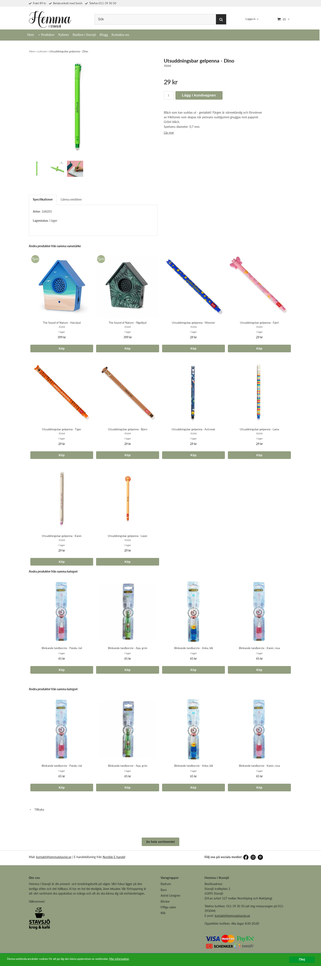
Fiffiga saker (168, 907)
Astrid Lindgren (170, 895)
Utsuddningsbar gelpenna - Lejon (127, 536)
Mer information (131, 958)
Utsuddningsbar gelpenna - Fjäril (259, 322)
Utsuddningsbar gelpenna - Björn (127, 429)
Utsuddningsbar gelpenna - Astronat (193, 429)
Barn (164, 890)
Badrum (166, 884)
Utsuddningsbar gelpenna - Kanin (61, 536)
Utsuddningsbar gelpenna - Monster (193, 322)
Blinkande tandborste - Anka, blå (193, 648)
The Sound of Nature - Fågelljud (127, 322)
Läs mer (169, 132)
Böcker (165, 901)
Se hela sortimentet (160, 841)
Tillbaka (36, 809)
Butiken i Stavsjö (84, 34)
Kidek (167, 65)
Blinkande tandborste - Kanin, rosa (259, 648)
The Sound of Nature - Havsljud (62, 322)
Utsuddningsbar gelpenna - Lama (259, 429)
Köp (62, 348)
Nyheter (63, 34)
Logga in (250, 19)
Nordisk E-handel (114, 857)
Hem (30, 34)
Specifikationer (43, 199)
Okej (302, 959)
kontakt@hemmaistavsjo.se (53, 857)
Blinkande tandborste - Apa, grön (127, 648)
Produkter (48, 34)
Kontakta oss (120, 34)
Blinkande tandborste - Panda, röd (62, 648)
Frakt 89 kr (37, 3)
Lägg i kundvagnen (199, 95)
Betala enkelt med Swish (65, 3)
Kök (163, 913)
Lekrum (42, 51)
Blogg (104, 34)
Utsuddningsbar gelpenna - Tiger (61, 429)
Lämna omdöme (71, 199)
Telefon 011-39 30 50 (100, 3)
